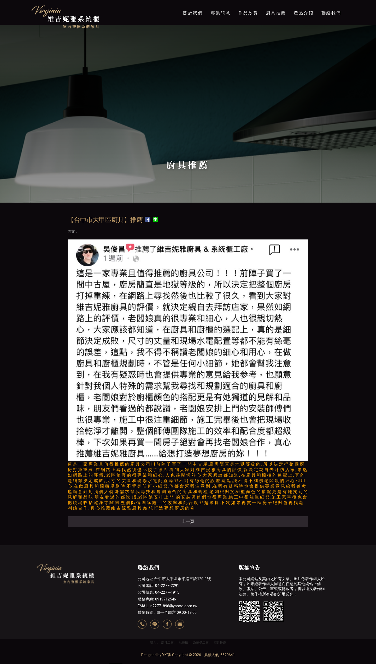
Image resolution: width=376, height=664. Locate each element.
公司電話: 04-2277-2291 (158, 585)
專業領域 (221, 12)
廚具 (153, 642)
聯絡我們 (331, 12)
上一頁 (188, 521)
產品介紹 (304, 12)
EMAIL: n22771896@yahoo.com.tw (167, 606)
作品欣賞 (248, 12)
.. (202, 655)
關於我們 (193, 12)
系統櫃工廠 (201, 642)
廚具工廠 (167, 642)
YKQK (166, 655)
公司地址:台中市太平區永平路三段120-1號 (174, 578)
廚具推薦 (276, 12)
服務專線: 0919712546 (157, 599)
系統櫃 (183, 642)
